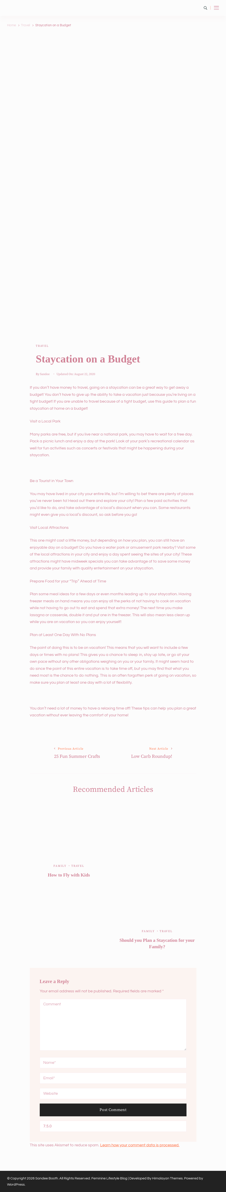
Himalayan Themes (167, 1178)
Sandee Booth (46, 1178)
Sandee (45, 374)
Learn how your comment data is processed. (139, 1145)
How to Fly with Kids (69, 875)
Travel (42, 346)
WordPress (16, 1184)
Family (59, 866)
